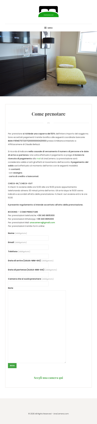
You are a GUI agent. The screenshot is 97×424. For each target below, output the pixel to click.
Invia (12, 365)
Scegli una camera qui (48, 378)
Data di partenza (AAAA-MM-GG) (32, 269)
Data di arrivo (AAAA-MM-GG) (30, 260)
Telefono (19, 251)
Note (10, 288)
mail (39, 158)
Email (17, 242)
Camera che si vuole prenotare (31, 278)
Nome (17, 233)
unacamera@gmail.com (42, 222)
